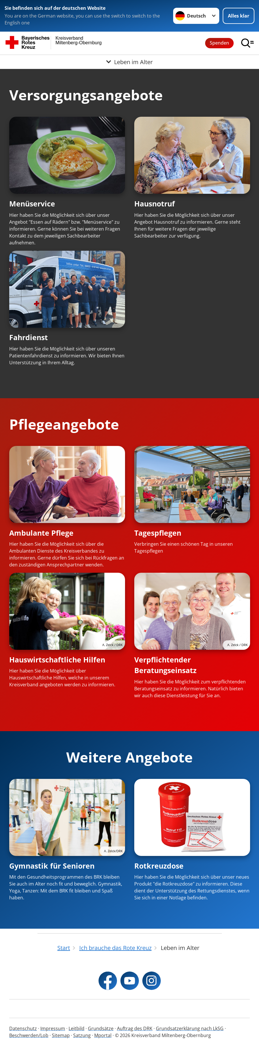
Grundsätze (101, 1028)
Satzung (82, 1035)
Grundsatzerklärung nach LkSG (190, 1028)
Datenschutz (23, 1028)
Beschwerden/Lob (28, 1035)
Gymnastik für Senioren (51, 866)
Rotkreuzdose (159, 866)
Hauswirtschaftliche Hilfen (57, 659)
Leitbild (76, 1028)
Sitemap (61, 1035)
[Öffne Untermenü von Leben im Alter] (129, 62)
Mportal (102, 1035)
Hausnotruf (154, 203)
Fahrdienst (28, 337)
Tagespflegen (157, 533)
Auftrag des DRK (134, 1028)
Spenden (219, 43)
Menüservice (32, 203)
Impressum (52, 1028)
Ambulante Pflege (41, 533)
